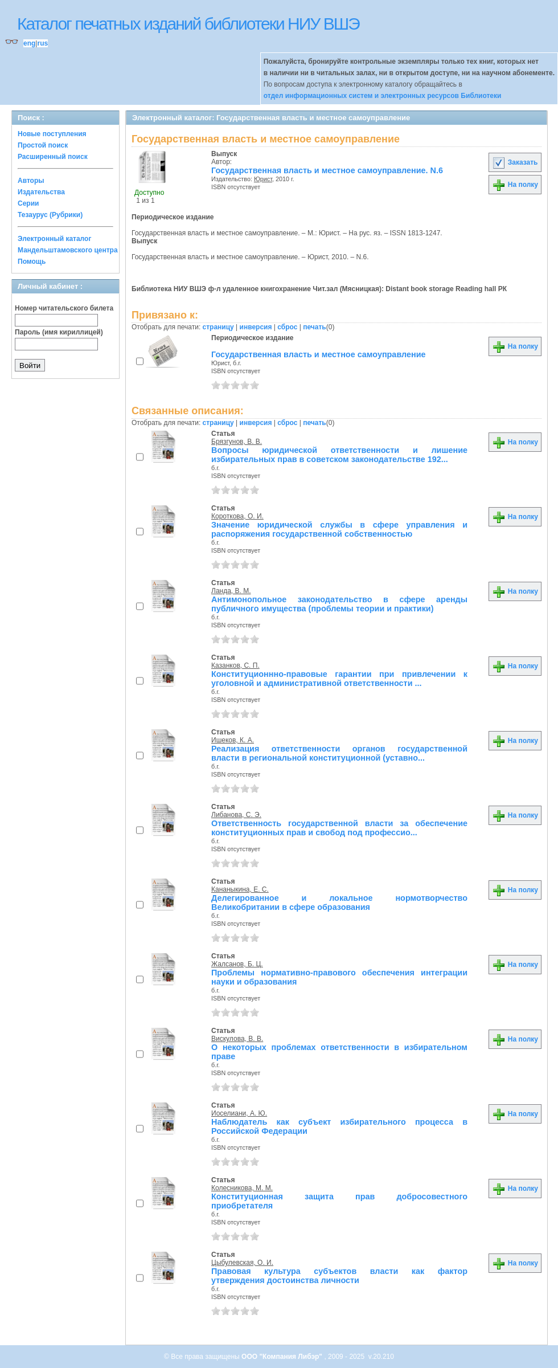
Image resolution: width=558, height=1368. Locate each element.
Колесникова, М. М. (242, 1188)
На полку (515, 185)
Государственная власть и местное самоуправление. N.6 (327, 170)
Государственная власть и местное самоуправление (318, 354)
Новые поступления (52, 134)
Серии (28, 203)
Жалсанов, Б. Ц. (237, 964)
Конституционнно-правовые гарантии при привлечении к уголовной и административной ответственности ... (339, 678)
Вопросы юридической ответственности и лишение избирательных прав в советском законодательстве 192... (339, 455)
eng (29, 43)
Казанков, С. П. (235, 665)
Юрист (263, 178)
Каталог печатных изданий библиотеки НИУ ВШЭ (188, 23)
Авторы (31, 181)
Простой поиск (43, 145)
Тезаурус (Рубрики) (50, 215)
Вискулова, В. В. (237, 1039)
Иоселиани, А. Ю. (239, 1113)
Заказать (515, 162)
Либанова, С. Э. (236, 815)
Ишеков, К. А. (232, 740)
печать (314, 327)
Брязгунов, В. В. (236, 442)
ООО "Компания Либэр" (282, 1357)
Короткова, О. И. (237, 516)
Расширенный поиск (53, 157)
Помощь (32, 262)
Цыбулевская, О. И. (242, 1263)
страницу (218, 327)
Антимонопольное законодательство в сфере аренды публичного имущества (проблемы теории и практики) (339, 604)
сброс (287, 327)
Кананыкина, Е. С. (240, 889)
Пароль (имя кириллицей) (59, 332)
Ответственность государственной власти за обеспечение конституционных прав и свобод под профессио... (339, 828)
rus (42, 43)
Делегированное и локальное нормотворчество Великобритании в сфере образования (339, 902)
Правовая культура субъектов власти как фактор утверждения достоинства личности (339, 1276)
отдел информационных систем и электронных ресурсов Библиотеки (383, 96)
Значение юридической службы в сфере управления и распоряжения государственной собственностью (339, 529)
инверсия (256, 327)
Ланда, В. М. (231, 591)
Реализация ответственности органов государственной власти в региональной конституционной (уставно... (339, 753)
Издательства (41, 192)
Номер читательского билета (64, 308)
